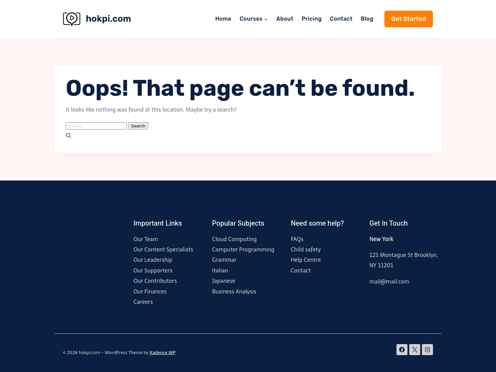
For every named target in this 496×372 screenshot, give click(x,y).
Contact (341, 19)
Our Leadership (152, 260)
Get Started (408, 19)
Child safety (306, 249)
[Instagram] (427, 349)
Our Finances (149, 291)
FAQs (297, 239)
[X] (414, 349)
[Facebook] (401, 349)
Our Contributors (155, 281)
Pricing (312, 19)
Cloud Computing (234, 239)
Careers (143, 302)
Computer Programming (243, 249)
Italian (220, 270)
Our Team (145, 239)
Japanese (223, 281)
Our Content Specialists (163, 249)
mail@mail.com (390, 281)
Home (223, 19)
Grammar (224, 260)
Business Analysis (234, 291)
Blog (367, 19)
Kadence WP (162, 352)
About (284, 19)
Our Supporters (153, 270)
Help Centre (306, 260)
